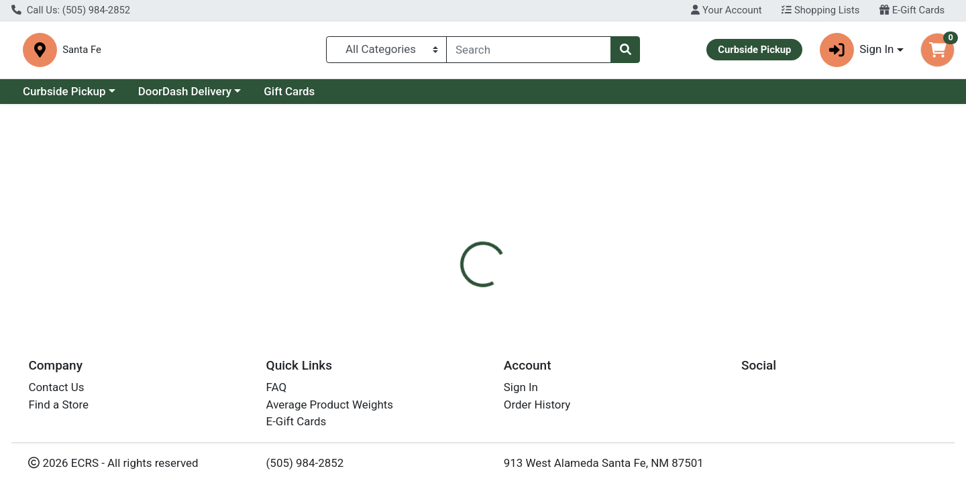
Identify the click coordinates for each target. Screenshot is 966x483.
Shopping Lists (820, 10)
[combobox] (528, 49)
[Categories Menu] (386, 49)
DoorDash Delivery (184, 91)
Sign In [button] (857, 50)
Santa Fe (309, 50)
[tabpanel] (684, 353)
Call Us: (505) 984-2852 (70, 10)
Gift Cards (289, 91)
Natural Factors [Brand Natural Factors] (580, 339)
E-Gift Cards (912, 10)
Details (440, 286)
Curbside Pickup (64, 91)
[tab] (440, 285)
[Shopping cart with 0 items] (937, 50)
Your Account (726, 10)
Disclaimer (503, 286)
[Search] (528, 49)
